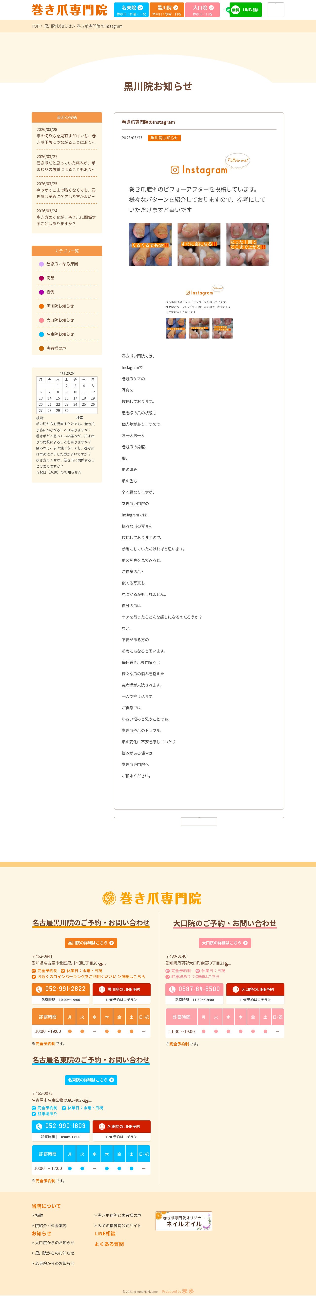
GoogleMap (116, 963)
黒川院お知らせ (58, 26)
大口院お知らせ (60, 320)
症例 (50, 292)
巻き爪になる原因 (62, 264)
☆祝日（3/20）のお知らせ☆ (58, 472)
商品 (50, 278)
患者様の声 (56, 348)
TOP (35, 26)
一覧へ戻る (199, 820)
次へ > (275, 820)
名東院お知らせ (60, 334)
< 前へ (123, 820)
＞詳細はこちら (131, 977)
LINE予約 (232, 10)
